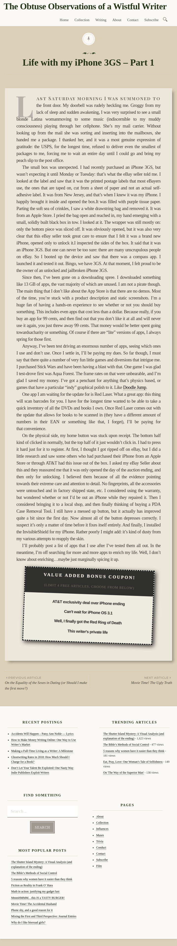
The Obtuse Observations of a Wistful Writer (85, 6)
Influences (102, 829)
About (116, 20)
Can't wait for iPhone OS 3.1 (88, 612)
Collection (81, 20)
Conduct (101, 847)
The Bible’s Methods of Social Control (34, 873)
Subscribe (151, 20)
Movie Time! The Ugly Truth (130, 680)
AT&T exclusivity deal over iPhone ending (88, 602)
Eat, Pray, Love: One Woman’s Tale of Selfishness (132, 761)
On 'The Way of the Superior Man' (123, 772)
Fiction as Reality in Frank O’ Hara (32, 885)
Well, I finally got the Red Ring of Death (88, 622)
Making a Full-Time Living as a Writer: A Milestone (42, 751)
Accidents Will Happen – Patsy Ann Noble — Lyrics (42, 733)
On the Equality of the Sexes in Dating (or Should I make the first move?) (46, 683)
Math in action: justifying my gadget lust (35, 891)
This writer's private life (87, 632)
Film (99, 866)
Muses (100, 835)
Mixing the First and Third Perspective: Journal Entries (43, 916)
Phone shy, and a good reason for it (32, 910)
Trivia (99, 841)
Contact (133, 20)
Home (64, 20)
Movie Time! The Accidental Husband (34, 904)
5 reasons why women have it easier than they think (41, 879)
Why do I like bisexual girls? (28, 922)
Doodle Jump (134, 387)
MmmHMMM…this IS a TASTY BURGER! (38, 897)
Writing (100, 20)
